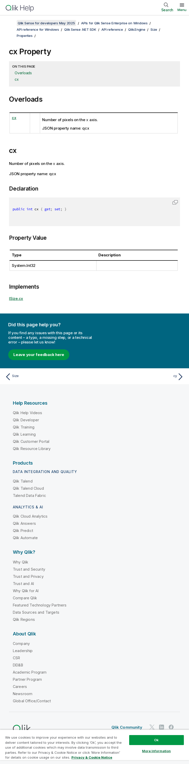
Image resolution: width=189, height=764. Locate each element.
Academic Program (30, 671)
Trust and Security (29, 569)
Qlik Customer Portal (31, 441)
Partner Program (27, 679)
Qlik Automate (25, 537)
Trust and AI (23, 583)
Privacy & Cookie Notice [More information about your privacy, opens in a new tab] (91, 757)
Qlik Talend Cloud (28, 488)
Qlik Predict (23, 530)
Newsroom (22, 693)
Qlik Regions (24, 619)
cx (17, 79)
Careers (20, 686)
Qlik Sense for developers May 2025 (46, 23)
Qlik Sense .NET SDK (80, 29)
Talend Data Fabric (29, 495)
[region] (94, 746)
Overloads (23, 73)
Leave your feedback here (38, 354)
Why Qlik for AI (26, 590)
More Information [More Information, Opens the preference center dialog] (156, 751)
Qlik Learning (24, 434)
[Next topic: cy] (140, 376)
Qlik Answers (24, 523)
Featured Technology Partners (40, 604)
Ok (156, 740)
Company (21, 643)
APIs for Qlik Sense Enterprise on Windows (114, 23)
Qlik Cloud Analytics (30, 516)
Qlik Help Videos (27, 412)
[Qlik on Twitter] (152, 726)
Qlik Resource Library (32, 448)
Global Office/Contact (32, 700)
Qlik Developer (26, 419)
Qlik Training (23, 426)
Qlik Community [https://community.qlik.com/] (126, 726)
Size (153, 29)
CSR (16, 657)
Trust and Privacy (28, 576)
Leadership (23, 650)
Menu (181, 10)
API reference (112, 29)
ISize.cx (16, 298)
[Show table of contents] (10, 23)
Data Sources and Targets (36, 612)
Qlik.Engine (136, 29)
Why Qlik (20, 561)
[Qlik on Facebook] (171, 726)
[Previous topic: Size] (48, 376)
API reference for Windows (38, 29)
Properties (25, 36)
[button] (175, 202)
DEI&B (18, 664)
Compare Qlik (25, 597)
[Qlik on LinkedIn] (161, 726)
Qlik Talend (23, 480)
